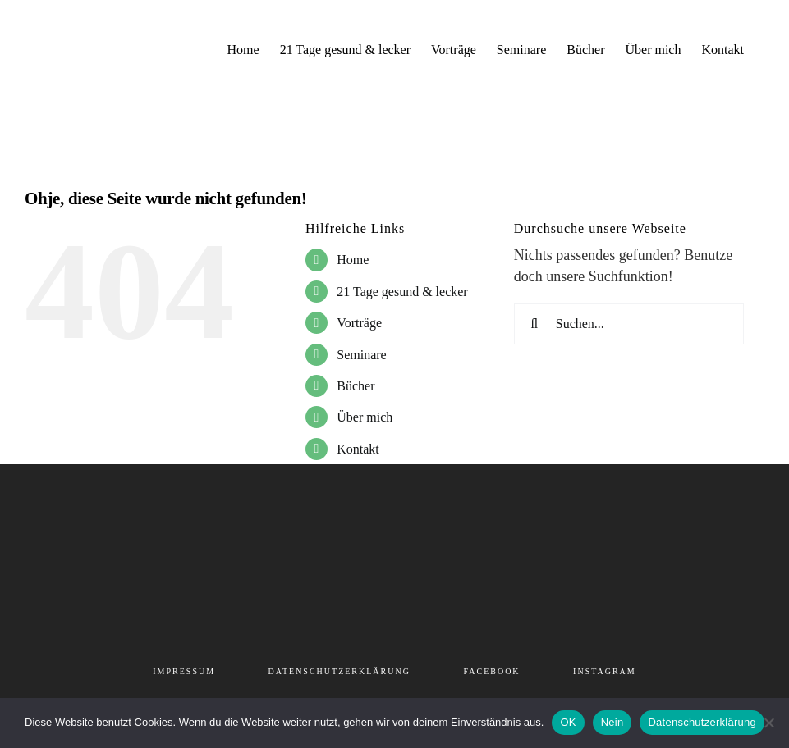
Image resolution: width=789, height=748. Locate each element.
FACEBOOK (491, 671)
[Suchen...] (629, 323)
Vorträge (359, 323)
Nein (612, 722)
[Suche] (534, 323)
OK (568, 722)
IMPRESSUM (184, 671)
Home (353, 260)
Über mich (364, 417)
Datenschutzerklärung (701, 722)
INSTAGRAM (604, 671)
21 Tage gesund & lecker (402, 292)
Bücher (355, 386)
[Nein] (768, 722)
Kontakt (358, 449)
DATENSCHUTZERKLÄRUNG (339, 671)
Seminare (361, 355)
